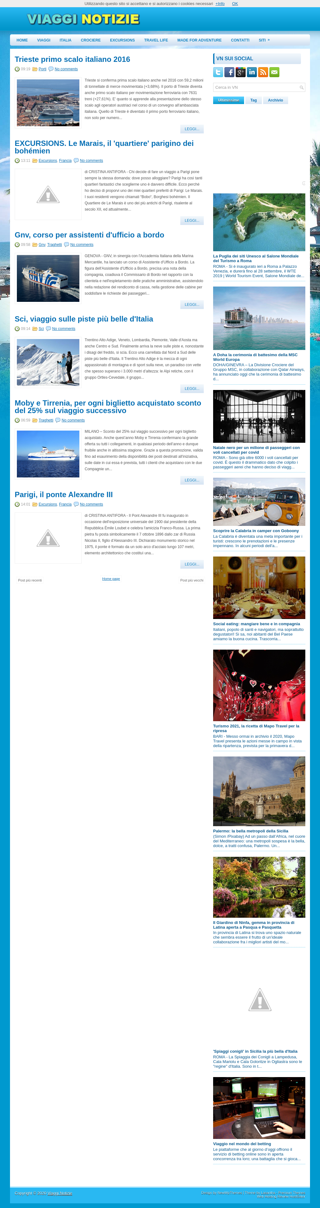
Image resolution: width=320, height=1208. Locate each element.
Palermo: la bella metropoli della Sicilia (250, 831)
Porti (43, 69)
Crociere (91, 40)
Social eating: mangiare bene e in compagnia (256, 623)
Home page (111, 579)
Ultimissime (228, 100)
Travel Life (156, 40)
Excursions (122, 40)
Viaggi (43, 40)
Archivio (275, 100)
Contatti (240, 40)
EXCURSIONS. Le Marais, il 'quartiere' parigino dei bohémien (104, 147)
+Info (220, 3)
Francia (65, 160)
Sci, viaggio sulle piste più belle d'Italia (84, 319)
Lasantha (268, 1193)
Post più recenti (30, 580)
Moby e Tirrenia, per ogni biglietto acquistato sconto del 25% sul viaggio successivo (108, 406)
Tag (253, 100)
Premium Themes (291, 1193)
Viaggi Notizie (60, 1193)
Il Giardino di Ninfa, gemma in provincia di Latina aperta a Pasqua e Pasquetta (253, 925)
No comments (66, 69)
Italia (66, 40)
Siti (266, 38)
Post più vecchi (191, 580)
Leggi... (192, 129)
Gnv (42, 244)
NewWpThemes (230, 1193)
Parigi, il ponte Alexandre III (64, 494)
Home (22, 40)
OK (235, 3)
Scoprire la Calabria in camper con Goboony (256, 530)
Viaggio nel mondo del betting (242, 1143)
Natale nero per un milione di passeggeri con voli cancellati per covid (256, 450)
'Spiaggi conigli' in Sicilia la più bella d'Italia (255, 1051)
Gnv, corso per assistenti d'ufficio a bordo (89, 235)
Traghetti (54, 244)
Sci (41, 329)
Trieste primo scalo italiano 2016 (72, 59)
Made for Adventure (200, 40)
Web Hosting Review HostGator (281, 1196)
